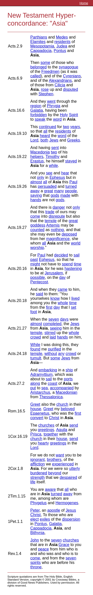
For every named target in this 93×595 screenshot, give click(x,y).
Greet (35, 404)
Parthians (38, 37)
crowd (35, 337)
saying (36, 195)
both (44, 140)
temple (51, 221)
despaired (68, 477)
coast (52, 383)
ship (69, 370)
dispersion (71, 519)
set (73, 307)
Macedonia (40, 152)
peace (43, 549)
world (75, 243)
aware (50, 489)
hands (35, 200)
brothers (54, 459)
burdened (38, 473)
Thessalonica (50, 397)
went (51, 101)
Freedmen (50, 71)
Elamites (37, 42)
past (34, 259)
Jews (53, 140)
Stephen (45, 94)
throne (35, 567)
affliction (37, 464)
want (60, 455)
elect (34, 519)
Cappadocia (40, 51)
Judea (61, 46)
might (35, 264)
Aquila (61, 430)
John (34, 540)
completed (52, 324)
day (62, 277)
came (62, 289)
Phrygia (53, 106)
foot (33, 312)
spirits (35, 562)
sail (77, 255)
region (35, 106)
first (49, 307)
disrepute (57, 216)
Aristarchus (40, 392)
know (55, 298)
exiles (45, 519)
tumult (35, 358)
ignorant (37, 459)
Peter (34, 510)
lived (75, 298)
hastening (73, 268)
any (61, 353)
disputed (70, 89)
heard (45, 136)
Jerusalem (54, 273)
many (59, 191)
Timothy (52, 156)
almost (36, 182)
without (50, 353)
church (62, 404)
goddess (37, 225)
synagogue (68, 67)
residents (62, 42)
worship (37, 248)
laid (53, 337)
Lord (34, 140)
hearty (43, 443)
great (48, 191)
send (73, 425)
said (39, 294)
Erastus (37, 161)
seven (53, 319)
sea (44, 388)
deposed (69, 234)
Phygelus (38, 503)
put (33, 388)
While (35, 345)
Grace (64, 545)
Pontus (60, 51)
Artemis (53, 225)
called (35, 76)
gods (55, 195)
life (32, 482)
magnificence (57, 239)
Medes (62, 37)
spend (67, 264)
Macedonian (66, 392)
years (75, 127)
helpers (36, 156)
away (34, 191)
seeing (56, 328)
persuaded (47, 186)
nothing (57, 230)
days (64, 319)
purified (54, 349)
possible (37, 277)
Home (84, 3)
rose (45, 89)
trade (49, 212)
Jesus (71, 510)
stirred (49, 333)
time (77, 264)
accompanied (61, 388)
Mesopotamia (42, 46)
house (35, 409)
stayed (71, 161)
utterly (74, 468)
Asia (34, 55)
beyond (54, 473)
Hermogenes (67, 503)
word (57, 119)
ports (68, 379)
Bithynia (37, 533)
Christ (54, 418)
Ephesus (57, 177)
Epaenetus (39, 413)
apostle (53, 510)
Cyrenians (72, 76)
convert (36, 418)
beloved (68, 409)
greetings (46, 430)
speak (40, 119)
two (66, 127)
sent (55, 148)
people (71, 191)
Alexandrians (60, 80)
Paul (73, 182)
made (65, 195)
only (40, 177)
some (45, 62)
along (35, 383)
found (35, 349)
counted (37, 230)
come (35, 216)
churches (46, 425)
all (45, 131)
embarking (47, 370)
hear (65, 173)
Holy (64, 115)
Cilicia (60, 85)
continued (47, 127)
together (51, 434)
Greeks (73, 140)
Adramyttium (41, 374)
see (49, 173)
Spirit (73, 115)
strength (37, 477)
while (53, 165)
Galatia (36, 110)
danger (59, 207)
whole (63, 303)
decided (61, 255)
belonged (38, 67)
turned (71, 186)
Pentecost (39, 282)
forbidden (38, 115)
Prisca (35, 434)
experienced (63, 464)
